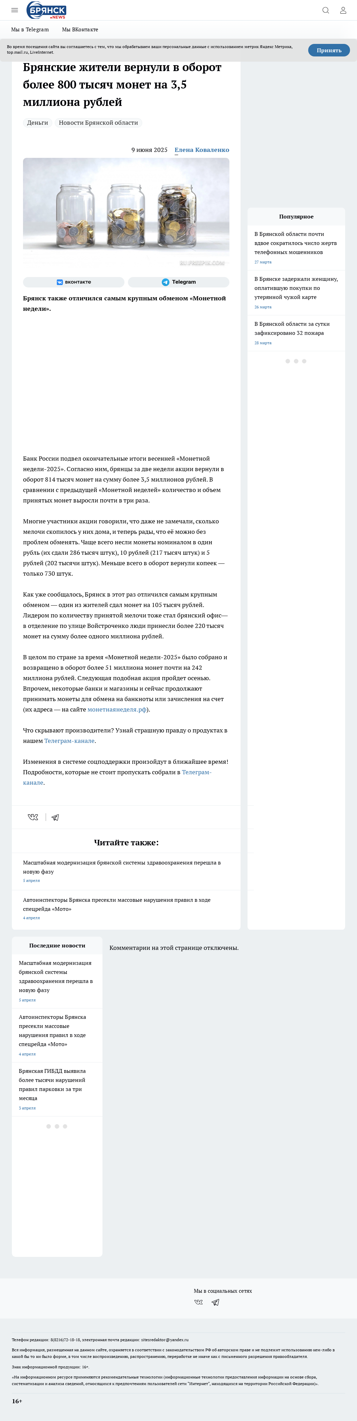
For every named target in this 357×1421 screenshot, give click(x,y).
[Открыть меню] (14, 10)
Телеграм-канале (69, 741)
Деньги (37, 122)
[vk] (34, 817)
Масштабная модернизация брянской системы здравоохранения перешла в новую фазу (126, 872)
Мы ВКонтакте (80, 29)
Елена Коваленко (202, 150)
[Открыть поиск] (326, 10)
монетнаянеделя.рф (117, 709)
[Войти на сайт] (343, 10)
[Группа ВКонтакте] (73, 282)
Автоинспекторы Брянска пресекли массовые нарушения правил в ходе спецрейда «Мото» (126, 909)
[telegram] (57, 817)
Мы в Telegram (30, 29)
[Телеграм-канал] (178, 282)
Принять (329, 50)
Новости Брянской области (98, 122)
